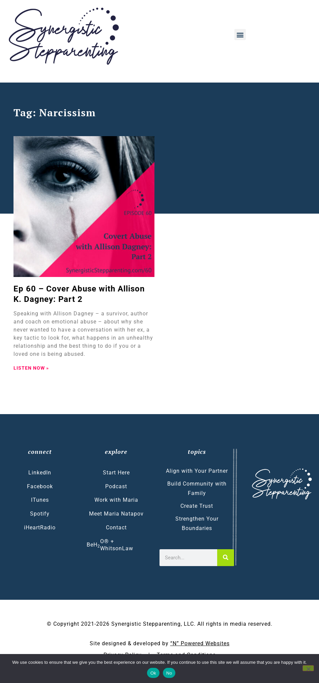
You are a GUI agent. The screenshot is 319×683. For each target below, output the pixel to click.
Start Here (116, 472)
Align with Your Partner (197, 471)
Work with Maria (116, 500)
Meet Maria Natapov (116, 513)
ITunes (40, 500)
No (169, 673)
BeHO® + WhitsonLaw (110, 545)
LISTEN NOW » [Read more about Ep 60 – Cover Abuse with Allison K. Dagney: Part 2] (31, 368)
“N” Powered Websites (200, 643)
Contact (116, 527)
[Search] (225, 557)
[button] (240, 34)
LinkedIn (39, 472)
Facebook (40, 486)
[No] (308, 668)
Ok (153, 673)
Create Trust (196, 506)
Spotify (40, 513)
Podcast (116, 486)
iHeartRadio (40, 527)
